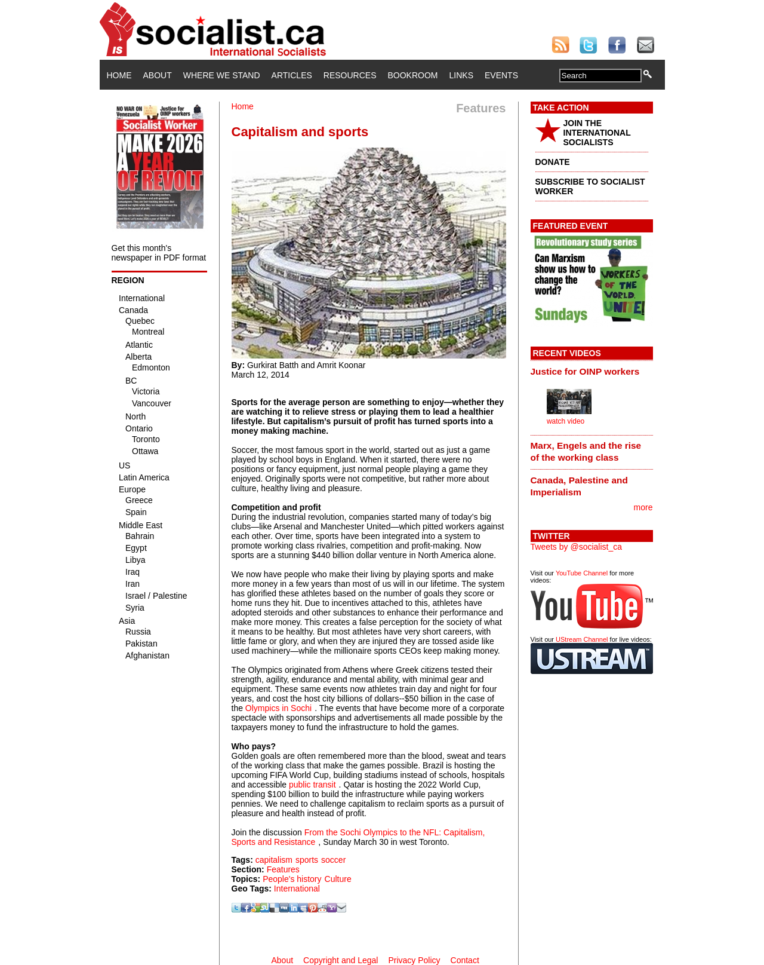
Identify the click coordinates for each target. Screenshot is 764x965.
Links (461, 75)
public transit (312, 784)
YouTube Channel (582, 573)
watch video (565, 421)
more (643, 507)
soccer (333, 860)
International (297, 888)
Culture (338, 879)
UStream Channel (582, 639)
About (157, 75)
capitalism (273, 860)
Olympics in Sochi (278, 708)
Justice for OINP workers (585, 371)
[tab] (592, 371)
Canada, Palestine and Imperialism (579, 486)
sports (306, 860)
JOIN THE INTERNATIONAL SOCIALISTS (597, 132)
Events (501, 75)
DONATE (552, 162)
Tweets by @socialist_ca (577, 547)
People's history (292, 879)
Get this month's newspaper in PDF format (159, 252)
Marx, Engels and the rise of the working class (586, 451)
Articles (292, 75)
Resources (350, 75)
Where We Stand (221, 75)
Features (283, 869)
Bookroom (413, 75)
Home (119, 75)
